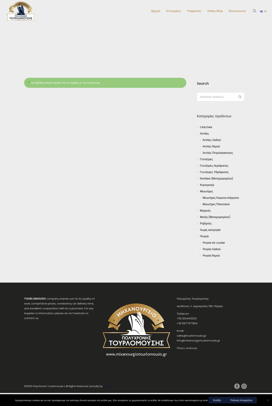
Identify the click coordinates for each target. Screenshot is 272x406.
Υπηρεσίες (194, 11)
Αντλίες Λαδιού (212, 140)
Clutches (206, 127)
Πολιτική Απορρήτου (241, 400)
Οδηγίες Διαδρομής (187, 348)
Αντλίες (204, 134)
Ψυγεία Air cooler (214, 243)
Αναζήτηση (237, 97)
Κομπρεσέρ (207, 185)
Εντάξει (217, 400)
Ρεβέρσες (206, 223)
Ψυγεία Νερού (211, 256)
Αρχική (155, 11)
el (263, 11)
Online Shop (215, 11)
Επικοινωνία (237, 11)
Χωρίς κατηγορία (210, 230)
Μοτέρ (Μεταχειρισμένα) (215, 217)
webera (107, 386)
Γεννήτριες (206, 159)
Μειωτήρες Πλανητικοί (216, 204)
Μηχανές (205, 211)
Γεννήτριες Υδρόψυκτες (214, 172)
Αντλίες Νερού (211, 146)
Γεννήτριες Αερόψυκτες (214, 166)
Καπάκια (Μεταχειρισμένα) (216, 179)
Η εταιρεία (173, 11)
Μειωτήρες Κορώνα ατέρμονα (221, 198)
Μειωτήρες (206, 191)
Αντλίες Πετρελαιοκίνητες (218, 153)
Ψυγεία (204, 236)
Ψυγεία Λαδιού (212, 249)
